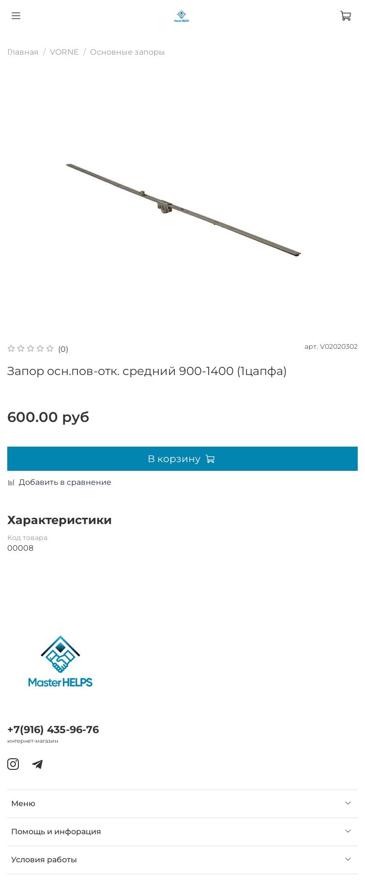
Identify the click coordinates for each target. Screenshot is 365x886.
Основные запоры (127, 52)
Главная (23, 52)
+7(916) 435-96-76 (53, 729)
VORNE (64, 52)
